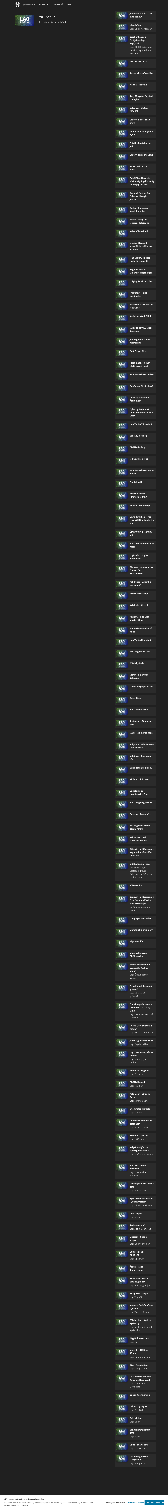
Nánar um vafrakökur (19, 1505)
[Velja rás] (48, 4)
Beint (42, 4)
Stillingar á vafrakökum (115, 1502)
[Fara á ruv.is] (17, 4)
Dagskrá (58, 4)
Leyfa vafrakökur (155, 1502)
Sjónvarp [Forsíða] (28, 4)
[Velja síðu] (35, 4)
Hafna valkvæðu (135, 1502)
